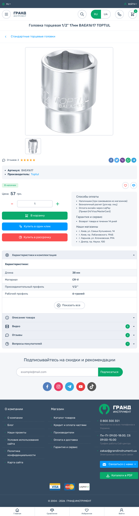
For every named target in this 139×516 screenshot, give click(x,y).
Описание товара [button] (20, 318)
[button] (6, 4)
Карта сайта (15, 462)
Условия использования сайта (23, 442)
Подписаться (109, 372)
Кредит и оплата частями (70, 425)
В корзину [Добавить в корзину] (35, 216)
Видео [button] (67, 326)
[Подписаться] (57, 372)
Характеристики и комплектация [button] (31, 255)
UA (106, 14)
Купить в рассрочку (35, 237)
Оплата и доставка (66, 439)
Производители (64, 432)
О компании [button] (14, 409)
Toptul (35, 174)
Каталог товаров (64, 417)
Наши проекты (16, 432)
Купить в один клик (35, 226)
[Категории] (5, 36)
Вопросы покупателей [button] (67, 344)
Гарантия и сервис (65, 447)
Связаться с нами (118, 464)
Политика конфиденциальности (21, 453)
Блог (10, 425)
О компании (15, 417)
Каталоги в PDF (119, 475)
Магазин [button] (57, 409)
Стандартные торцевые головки (33, 36)
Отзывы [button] (67, 335)
